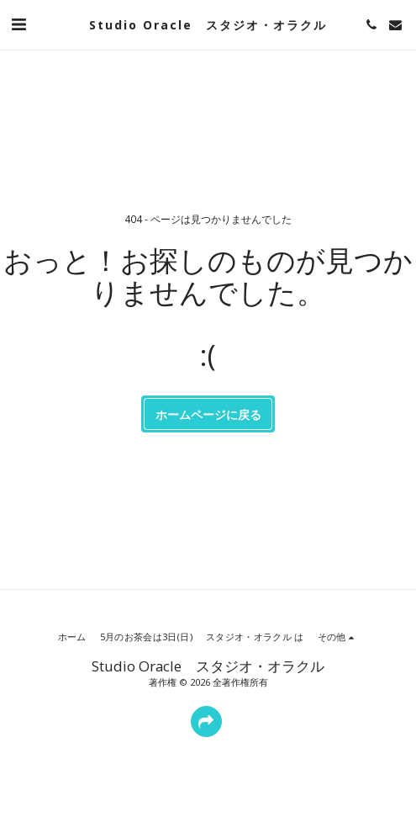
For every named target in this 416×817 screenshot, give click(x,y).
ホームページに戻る (208, 414)
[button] (18, 24)
